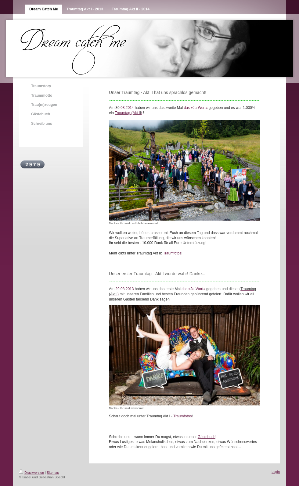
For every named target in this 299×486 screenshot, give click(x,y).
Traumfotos (172, 253)
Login (276, 471)
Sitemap (53, 472)
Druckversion (31, 472)
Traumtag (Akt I (127, 113)
